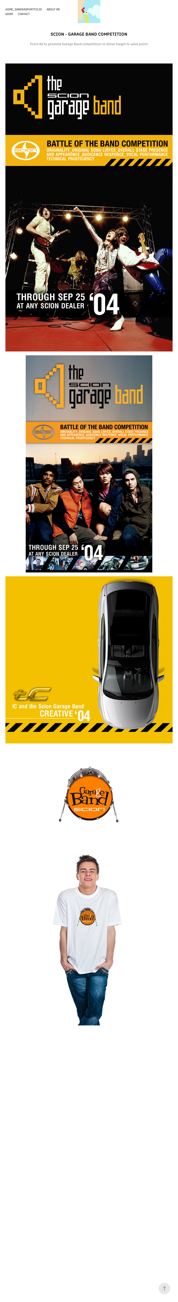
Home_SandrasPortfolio (23, 9)
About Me (53, 9)
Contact (24, 14)
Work (9, 14)
